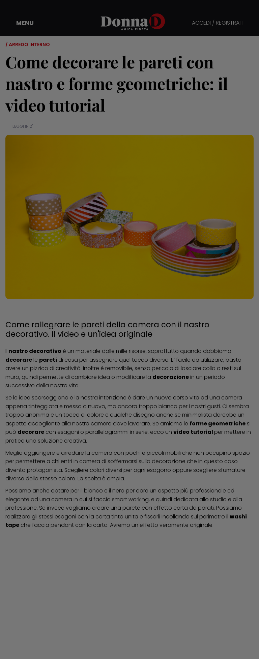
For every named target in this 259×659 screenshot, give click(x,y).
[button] (20, 23)
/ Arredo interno (27, 44)
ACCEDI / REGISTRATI (217, 23)
